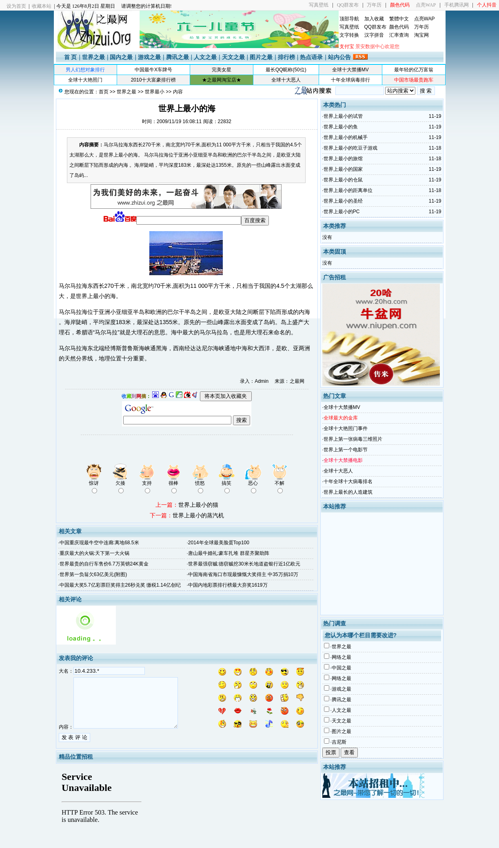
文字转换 (349, 35)
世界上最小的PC (342, 211)
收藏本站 (41, 6)
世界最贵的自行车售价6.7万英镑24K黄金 (104, 564)
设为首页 (16, 6)
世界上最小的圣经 (343, 201)
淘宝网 (421, 35)
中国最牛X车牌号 (153, 70)
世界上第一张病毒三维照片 (353, 439)
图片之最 (261, 57)
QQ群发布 (348, 5)
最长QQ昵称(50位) (286, 70)
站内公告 (339, 57)
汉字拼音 (374, 35)
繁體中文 (399, 19)
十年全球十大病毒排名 (348, 481)
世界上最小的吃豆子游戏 (350, 148)
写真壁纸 (318, 5)
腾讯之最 (177, 57)
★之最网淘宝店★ (221, 80)
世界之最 (93, 57)
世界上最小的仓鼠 (343, 180)
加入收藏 (374, 19)
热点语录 (311, 57)
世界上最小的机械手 (346, 137)
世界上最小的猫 (198, 504)
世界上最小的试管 (343, 116)
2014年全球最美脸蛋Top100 (218, 542)
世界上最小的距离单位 (348, 190)
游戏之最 (149, 57)
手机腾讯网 (456, 5)
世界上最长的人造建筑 (348, 492)
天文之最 (233, 57)
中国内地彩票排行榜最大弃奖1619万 (228, 585)
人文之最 (205, 57)
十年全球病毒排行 (350, 80)
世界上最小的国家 (343, 169)
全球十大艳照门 (85, 80)
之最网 (297, 381)
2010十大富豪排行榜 (153, 80)
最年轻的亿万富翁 (413, 70)
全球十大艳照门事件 (346, 428)
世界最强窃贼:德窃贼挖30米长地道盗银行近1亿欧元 (244, 564)
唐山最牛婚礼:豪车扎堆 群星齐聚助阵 (228, 553)
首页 (104, 92)
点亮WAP (426, 5)
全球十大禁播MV (350, 70)
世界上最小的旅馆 (343, 158)
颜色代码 (399, 27)
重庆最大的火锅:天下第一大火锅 (94, 553)
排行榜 (286, 57)
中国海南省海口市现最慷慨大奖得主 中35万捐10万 (243, 574)
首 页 (70, 57)
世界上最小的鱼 (341, 127)
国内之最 (121, 57)
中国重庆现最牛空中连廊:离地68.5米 (99, 542)
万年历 (374, 5)
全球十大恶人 (286, 80)
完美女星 (221, 70)
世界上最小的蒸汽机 (198, 515)
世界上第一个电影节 (346, 450)
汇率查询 (399, 35)
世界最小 (154, 92)
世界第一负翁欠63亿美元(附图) (93, 574)
